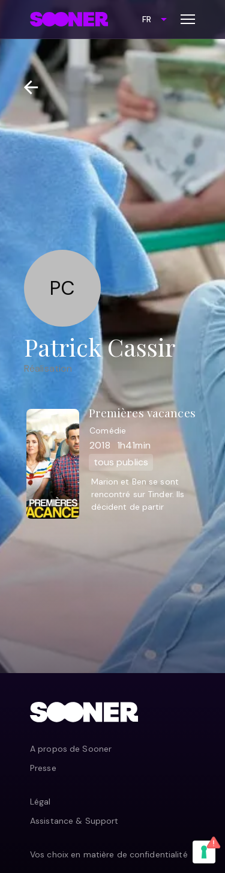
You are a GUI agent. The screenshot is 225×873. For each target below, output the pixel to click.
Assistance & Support (74, 820)
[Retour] (26, 87)
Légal (40, 801)
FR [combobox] (146, 19)
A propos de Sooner (71, 748)
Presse (43, 768)
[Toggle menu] (188, 19)
